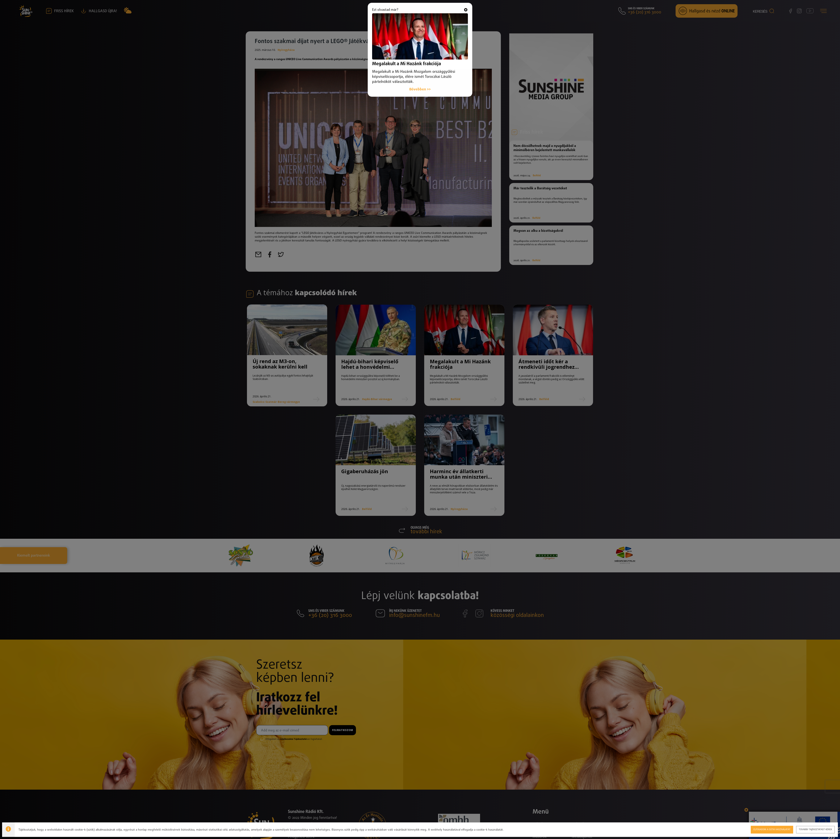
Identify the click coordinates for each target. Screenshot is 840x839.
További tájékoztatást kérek (815, 829)
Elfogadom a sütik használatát (771, 829)
